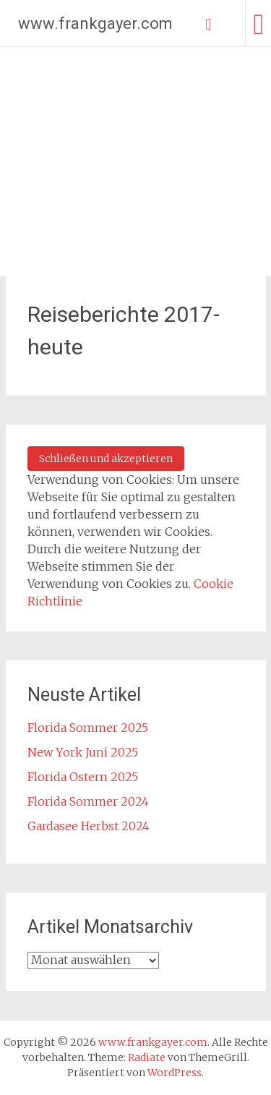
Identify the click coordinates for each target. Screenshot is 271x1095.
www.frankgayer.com (95, 23)
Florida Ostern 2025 (82, 777)
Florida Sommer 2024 (88, 801)
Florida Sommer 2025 (87, 727)
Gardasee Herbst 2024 (88, 826)
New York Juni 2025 (82, 752)
